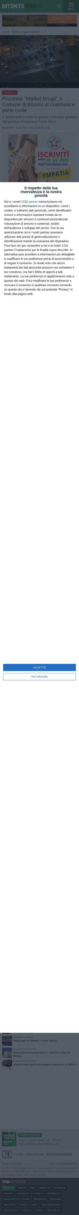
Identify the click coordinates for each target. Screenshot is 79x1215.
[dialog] (39, 607)
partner (33, 201)
